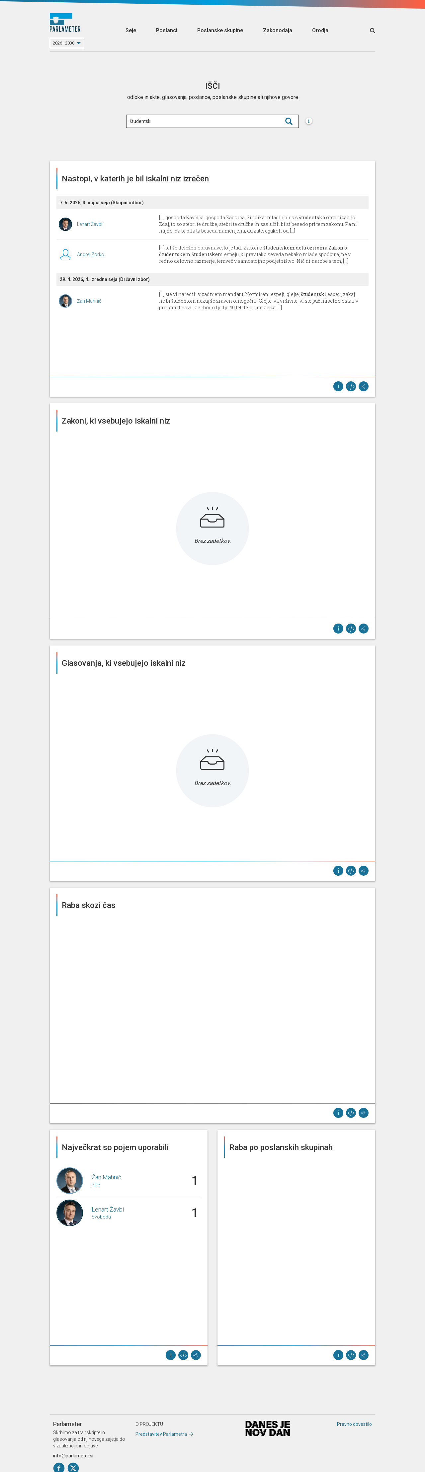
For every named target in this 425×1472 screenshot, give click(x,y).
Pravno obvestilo (354, 1424)
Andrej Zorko (90, 254)
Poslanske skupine (220, 30)
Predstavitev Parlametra (161, 1434)
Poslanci (166, 30)
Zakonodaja (277, 30)
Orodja (320, 30)
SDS (96, 1184)
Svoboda (101, 1217)
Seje (131, 30)
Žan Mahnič (89, 301)
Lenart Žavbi (89, 224)
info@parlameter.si (73, 1455)
